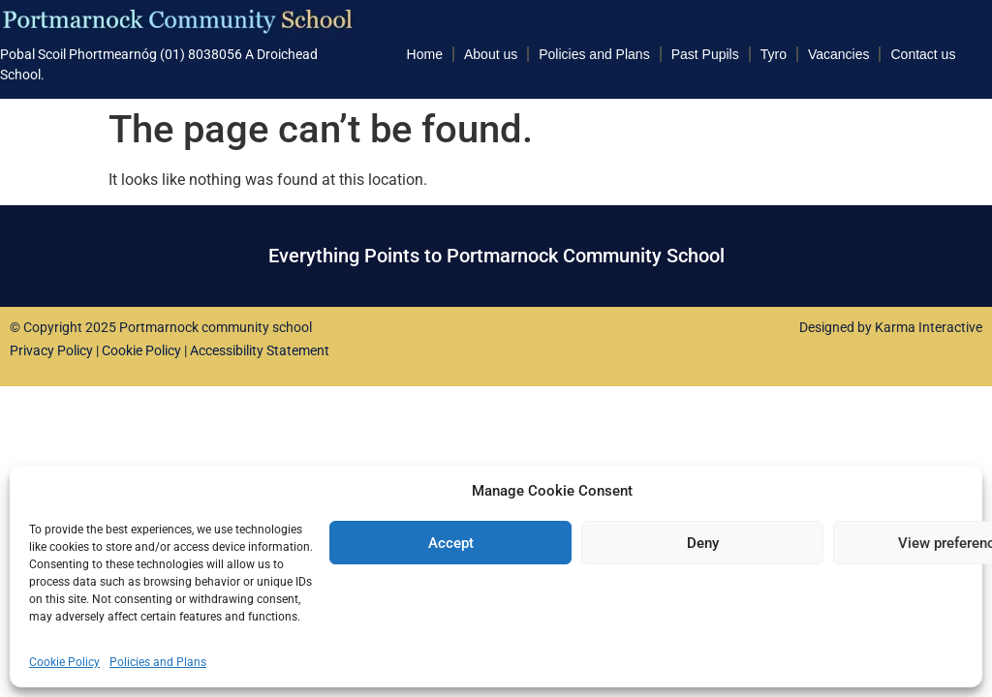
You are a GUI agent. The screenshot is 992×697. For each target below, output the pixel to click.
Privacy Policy (51, 350)
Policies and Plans (157, 662)
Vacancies (839, 54)
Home (425, 54)
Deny (703, 543)
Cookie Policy (64, 662)
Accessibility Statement (259, 350)
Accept (451, 543)
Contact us (922, 54)
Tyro (773, 54)
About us (490, 54)
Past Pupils (705, 54)
